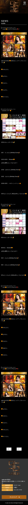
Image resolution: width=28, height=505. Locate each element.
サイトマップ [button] (15, 497)
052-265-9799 (18, 489)
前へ (9, 449)
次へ (19, 449)
